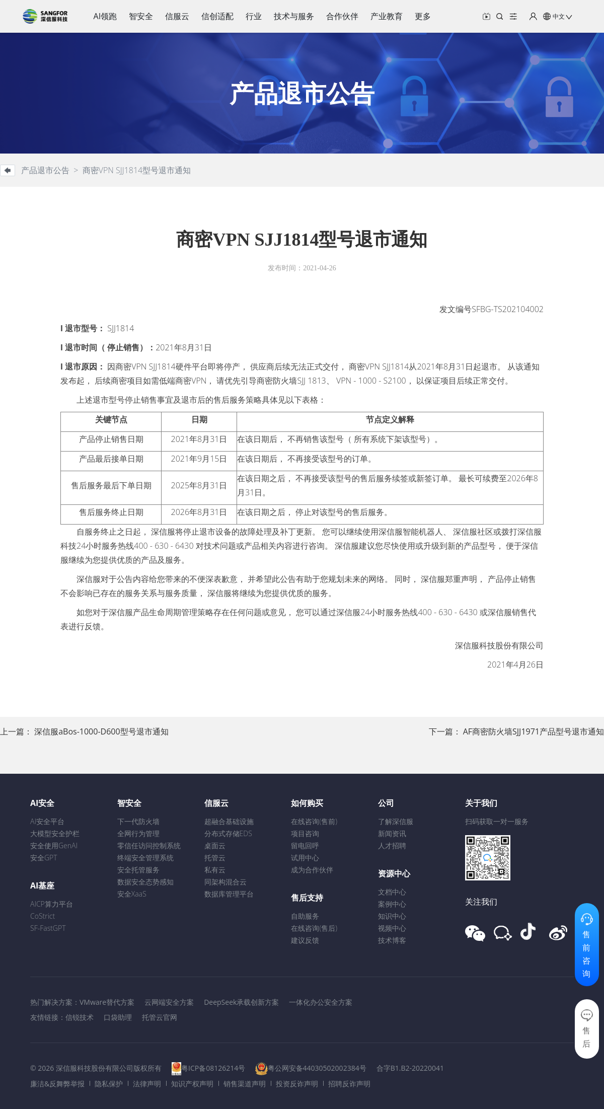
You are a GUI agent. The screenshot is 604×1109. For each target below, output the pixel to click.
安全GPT (43, 857)
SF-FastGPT (48, 928)
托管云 (214, 857)
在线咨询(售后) (314, 928)
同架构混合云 (225, 881)
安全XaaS (131, 894)
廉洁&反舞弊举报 (57, 1083)
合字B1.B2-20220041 (410, 1068)
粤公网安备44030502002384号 (317, 1068)
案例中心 (392, 904)
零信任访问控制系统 (149, 845)
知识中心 (392, 916)
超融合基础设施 (229, 821)
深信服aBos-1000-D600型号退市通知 (101, 731)
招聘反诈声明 (349, 1083)
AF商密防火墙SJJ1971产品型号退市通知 (533, 731)
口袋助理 (118, 1017)
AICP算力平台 (51, 904)
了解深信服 (395, 821)
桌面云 (214, 845)
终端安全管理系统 (145, 857)
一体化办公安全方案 (320, 1002)
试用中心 (305, 857)
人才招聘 (392, 845)
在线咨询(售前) (314, 821)
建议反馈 (305, 940)
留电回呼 (305, 845)
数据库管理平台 (229, 894)
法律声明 (147, 1083)
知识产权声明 (192, 1083)
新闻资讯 (392, 833)
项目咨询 (305, 833)
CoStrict (42, 916)
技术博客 (392, 940)
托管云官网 (159, 1017)
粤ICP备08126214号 (213, 1068)
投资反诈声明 (297, 1083)
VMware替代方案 (107, 1002)
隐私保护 (109, 1083)
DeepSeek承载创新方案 (241, 1002)
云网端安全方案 (169, 1002)
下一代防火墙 (138, 821)
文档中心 (392, 892)
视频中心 (392, 928)
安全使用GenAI (54, 845)
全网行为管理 (138, 833)
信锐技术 (79, 1017)
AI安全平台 (47, 821)
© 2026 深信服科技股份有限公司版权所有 (96, 1068)
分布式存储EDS (228, 833)
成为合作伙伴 (312, 869)
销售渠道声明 (244, 1083)
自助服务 (305, 916)
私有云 (214, 869)
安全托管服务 (138, 869)
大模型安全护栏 (55, 833)
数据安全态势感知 (145, 881)
